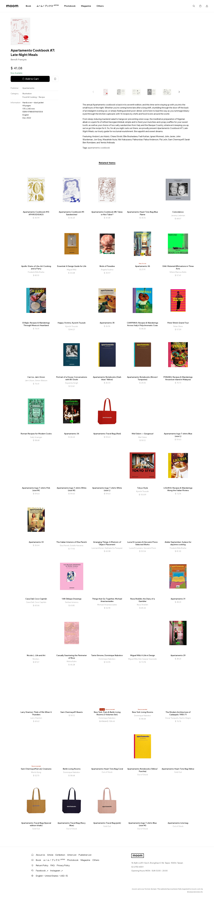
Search (194, 6)
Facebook (42, 870)
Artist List (71, 855)
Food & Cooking (29, 97)
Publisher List (85, 855)
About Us (40, 855)
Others (100, 6)
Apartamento (28, 88)
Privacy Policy (63, 865)
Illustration (27, 93)
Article (50, 855)
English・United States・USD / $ (52, 875)
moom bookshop (12, 6)
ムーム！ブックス (48, 6)
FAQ (52, 865)
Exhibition (60, 855)
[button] (179, 92)
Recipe (42, 97)
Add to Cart (30, 79)
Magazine (86, 6)
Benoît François (19, 59)
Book (28, 6)
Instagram (56, 870)
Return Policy (42, 865)
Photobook (70, 6)
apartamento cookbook (99, 147)
